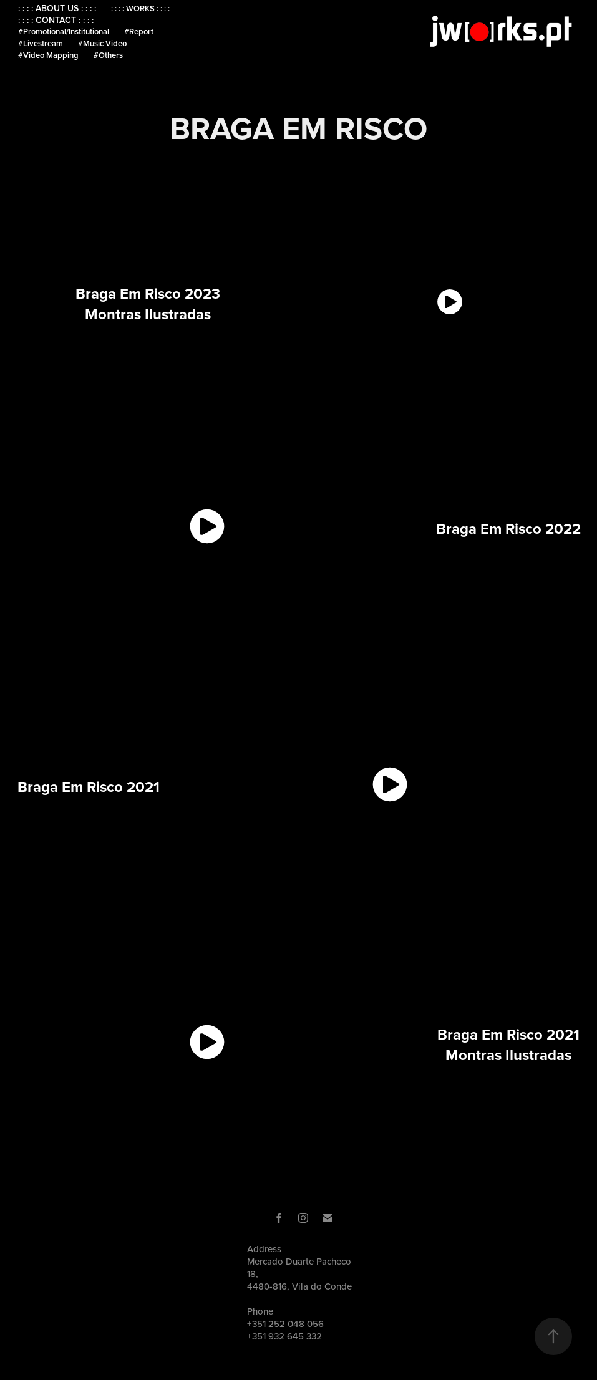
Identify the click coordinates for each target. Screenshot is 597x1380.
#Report (138, 31)
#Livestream (40, 43)
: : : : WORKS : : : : (140, 8)
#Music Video (102, 43)
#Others (108, 55)
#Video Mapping (48, 55)
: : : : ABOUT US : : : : (57, 8)
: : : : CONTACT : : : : (56, 20)
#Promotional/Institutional (63, 31)
